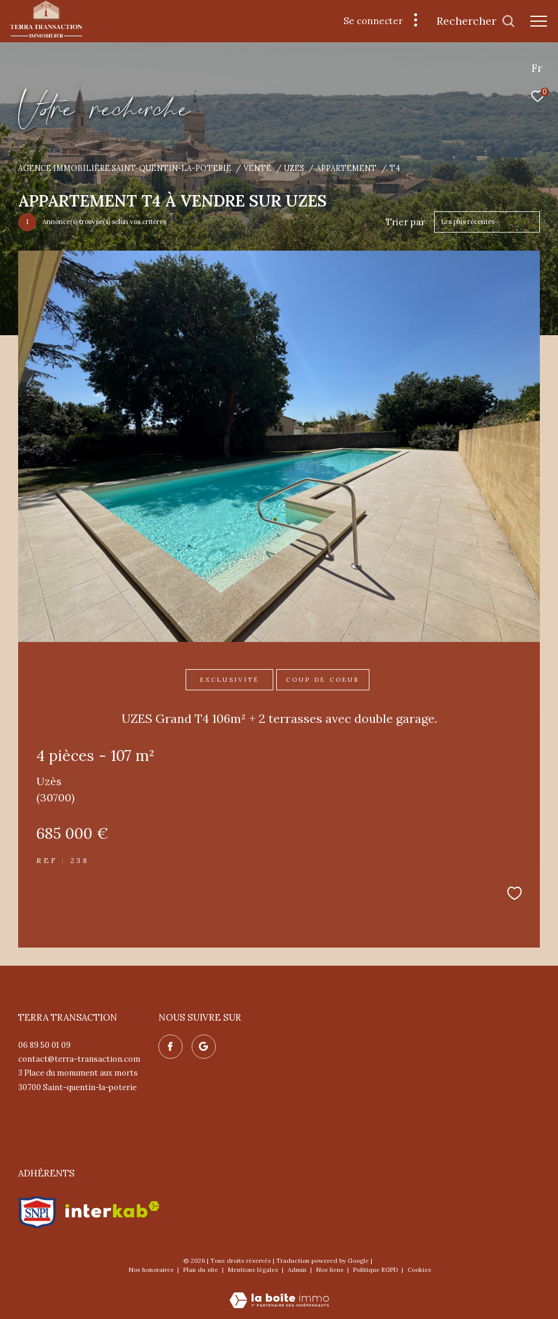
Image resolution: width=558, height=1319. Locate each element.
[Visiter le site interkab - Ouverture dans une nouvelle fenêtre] (112, 1209)
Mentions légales (254, 1270)
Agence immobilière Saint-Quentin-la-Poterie (125, 168)
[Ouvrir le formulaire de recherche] (475, 21)
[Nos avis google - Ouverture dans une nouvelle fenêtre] (204, 1047)
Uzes (294, 168)
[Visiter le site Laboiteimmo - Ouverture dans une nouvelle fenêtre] (279, 1292)
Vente (257, 168)
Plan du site (201, 1270)
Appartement (346, 168)
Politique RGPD (375, 1270)
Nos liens (330, 1270)
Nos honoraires (152, 1270)
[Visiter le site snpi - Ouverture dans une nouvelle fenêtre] (37, 1210)
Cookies (419, 1270)
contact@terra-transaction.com (79, 1059)
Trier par (405, 222)
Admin (298, 1270)
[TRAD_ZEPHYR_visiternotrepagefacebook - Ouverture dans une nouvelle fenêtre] (170, 1047)
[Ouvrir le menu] (538, 21)
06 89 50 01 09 (44, 1045)
